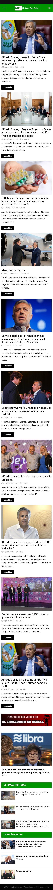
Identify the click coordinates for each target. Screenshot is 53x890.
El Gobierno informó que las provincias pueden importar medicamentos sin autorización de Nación (24, 201)
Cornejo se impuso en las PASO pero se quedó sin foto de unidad (24, 616)
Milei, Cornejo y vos (13, 270)
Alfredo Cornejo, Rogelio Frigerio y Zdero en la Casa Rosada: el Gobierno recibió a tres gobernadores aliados (26, 132)
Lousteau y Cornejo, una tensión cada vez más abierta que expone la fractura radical (26, 411)
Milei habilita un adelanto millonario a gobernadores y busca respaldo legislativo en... (25, 772)
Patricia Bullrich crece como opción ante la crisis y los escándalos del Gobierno (31, 844)
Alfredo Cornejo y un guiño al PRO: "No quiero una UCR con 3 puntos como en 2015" (24, 683)
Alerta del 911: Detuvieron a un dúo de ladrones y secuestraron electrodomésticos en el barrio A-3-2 (32, 824)
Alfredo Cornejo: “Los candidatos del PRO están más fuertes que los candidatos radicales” (26, 545)
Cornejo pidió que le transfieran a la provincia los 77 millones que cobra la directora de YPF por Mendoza (23, 339)
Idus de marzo (23, 871)
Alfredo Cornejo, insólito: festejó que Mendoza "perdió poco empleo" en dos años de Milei (24, 60)
